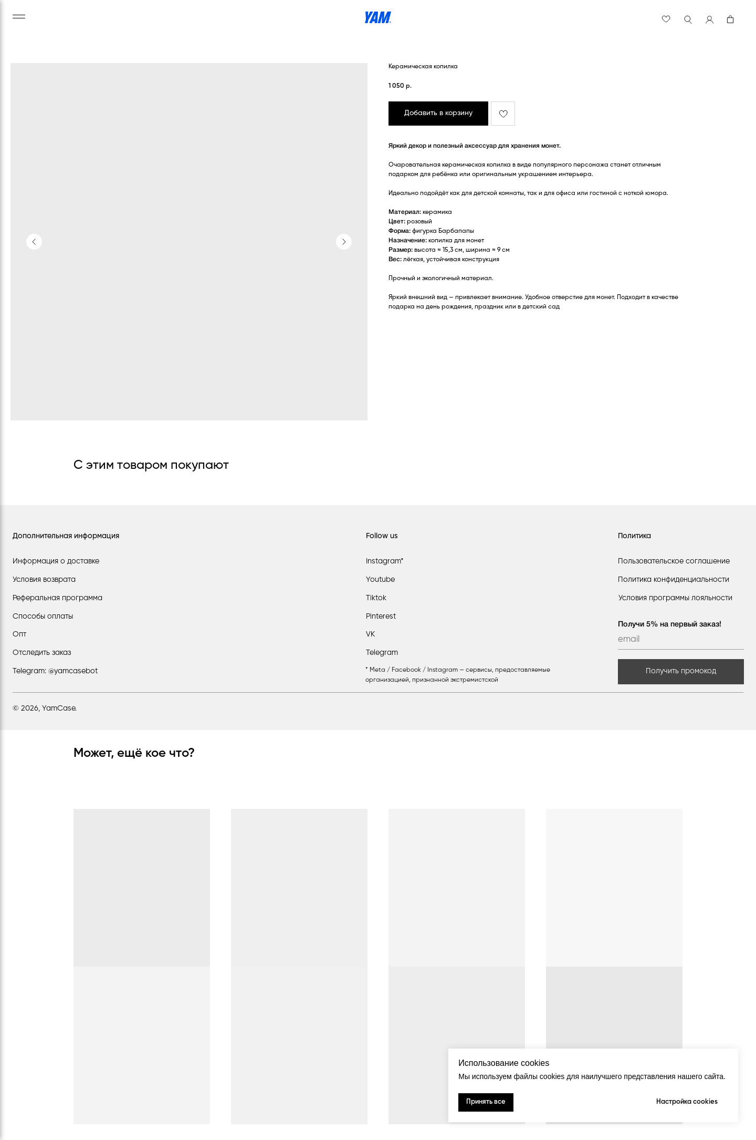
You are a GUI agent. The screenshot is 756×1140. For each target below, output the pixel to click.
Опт (19, 634)
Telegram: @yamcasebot (55, 671)
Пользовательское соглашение (674, 561)
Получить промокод (681, 671)
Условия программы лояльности (675, 598)
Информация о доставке (56, 561)
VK (370, 634)
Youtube (380, 579)
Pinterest (381, 616)
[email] (681, 640)
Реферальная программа (57, 598)
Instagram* (385, 561)
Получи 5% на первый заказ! (669, 624)
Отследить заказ (42, 652)
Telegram (382, 652)
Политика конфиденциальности (673, 579)
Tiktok (376, 598)
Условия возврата (44, 579)
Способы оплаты (43, 616)
